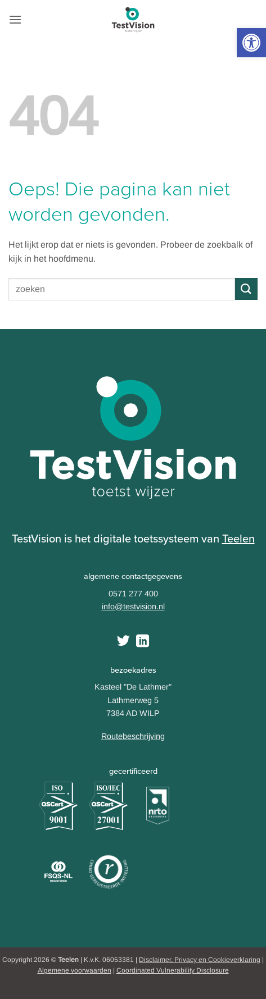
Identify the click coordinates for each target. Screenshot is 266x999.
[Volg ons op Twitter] (123, 642)
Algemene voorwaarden (74, 970)
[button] (251, 42)
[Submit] (246, 289)
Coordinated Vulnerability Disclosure (172, 970)
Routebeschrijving (133, 736)
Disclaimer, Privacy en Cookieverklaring (199, 960)
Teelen (238, 538)
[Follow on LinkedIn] (142, 642)
